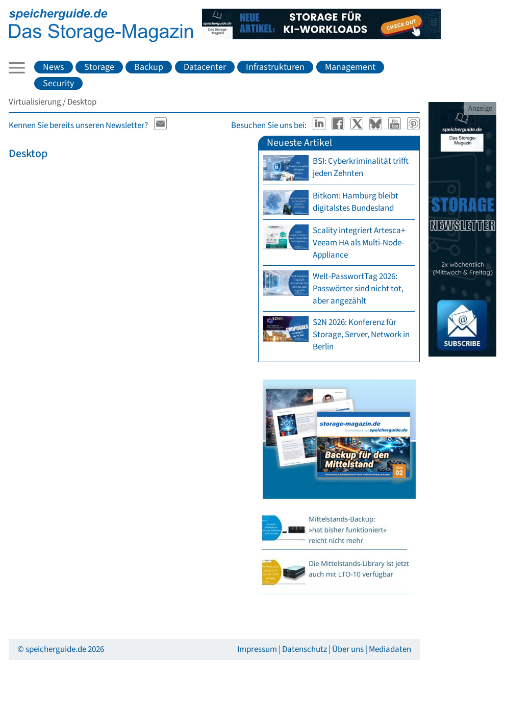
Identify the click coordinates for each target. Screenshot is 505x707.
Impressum (257, 649)
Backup (148, 67)
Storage (99, 67)
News (53, 67)
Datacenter (205, 67)
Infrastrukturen (275, 67)
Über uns (348, 649)
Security (58, 83)
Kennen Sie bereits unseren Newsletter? (78, 125)
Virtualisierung (35, 102)
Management (350, 67)
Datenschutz (304, 649)
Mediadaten (390, 649)
